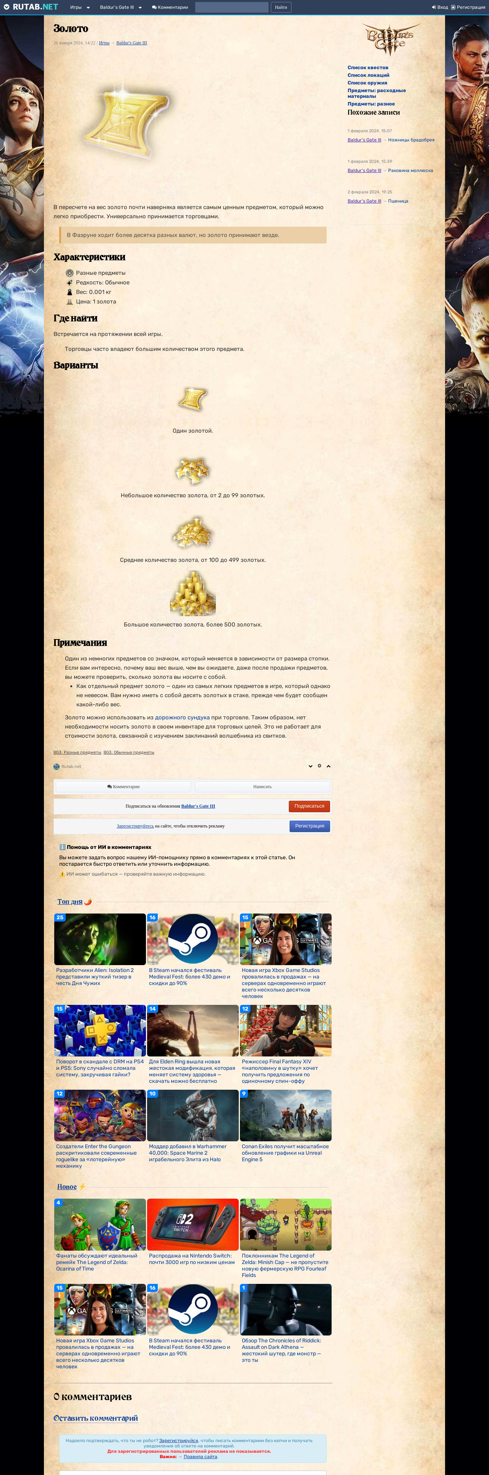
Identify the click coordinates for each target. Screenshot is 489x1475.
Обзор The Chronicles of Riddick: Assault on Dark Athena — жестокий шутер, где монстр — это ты (281, 1350)
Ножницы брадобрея (411, 140)
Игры (76, 7)
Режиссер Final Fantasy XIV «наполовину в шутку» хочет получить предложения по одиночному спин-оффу (280, 1071)
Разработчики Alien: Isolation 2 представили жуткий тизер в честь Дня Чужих (95, 977)
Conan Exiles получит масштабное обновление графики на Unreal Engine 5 (285, 1153)
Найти (281, 7)
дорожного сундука (182, 717)
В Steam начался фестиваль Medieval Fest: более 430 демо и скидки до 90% (189, 977)
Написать (262, 786)
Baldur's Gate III (117, 7)
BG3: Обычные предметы (129, 752)
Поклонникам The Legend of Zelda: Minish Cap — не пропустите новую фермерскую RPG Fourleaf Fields (285, 1266)
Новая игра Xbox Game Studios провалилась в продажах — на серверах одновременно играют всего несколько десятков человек (284, 983)
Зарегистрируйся (178, 1440)
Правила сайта (200, 1456)
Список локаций (368, 75)
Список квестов (368, 67)
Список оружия (367, 83)
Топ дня (69, 901)
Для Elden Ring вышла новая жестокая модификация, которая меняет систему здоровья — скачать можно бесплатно (192, 1071)
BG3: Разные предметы (77, 752)
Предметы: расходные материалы (377, 93)
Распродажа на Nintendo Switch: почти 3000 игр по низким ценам (192, 1259)
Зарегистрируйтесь (135, 826)
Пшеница (398, 201)
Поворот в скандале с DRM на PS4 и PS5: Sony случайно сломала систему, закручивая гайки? (100, 1068)
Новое (66, 1186)
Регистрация (309, 826)
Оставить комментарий (95, 1418)
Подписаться (309, 806)
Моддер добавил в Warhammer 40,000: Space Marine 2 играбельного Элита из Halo (188, 1153)
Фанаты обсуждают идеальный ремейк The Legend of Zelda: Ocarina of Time (97, 1262)
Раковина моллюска (410, 170)
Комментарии (170, 7)
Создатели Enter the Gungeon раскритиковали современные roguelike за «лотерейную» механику (96, 1156)
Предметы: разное (371, 104)
